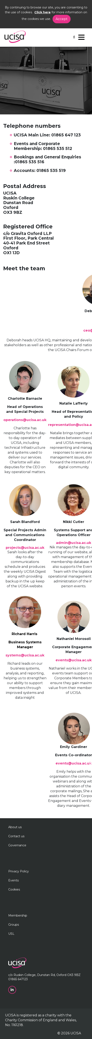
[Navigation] (81, 38)
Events (13, 880)
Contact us (16, 836)
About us (15, 827)
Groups (13, 924)
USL (11, 934)
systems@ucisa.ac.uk (25, 655)
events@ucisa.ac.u (72, 763)
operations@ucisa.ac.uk (24, 420)
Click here (42, 12)
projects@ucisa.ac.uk (25, 548)
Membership (17, 915)
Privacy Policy (18, 871)
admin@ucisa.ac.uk (73, 543)
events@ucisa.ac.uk (74, 660)
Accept (62, 19)
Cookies (14, 889)
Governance (17, 845)
